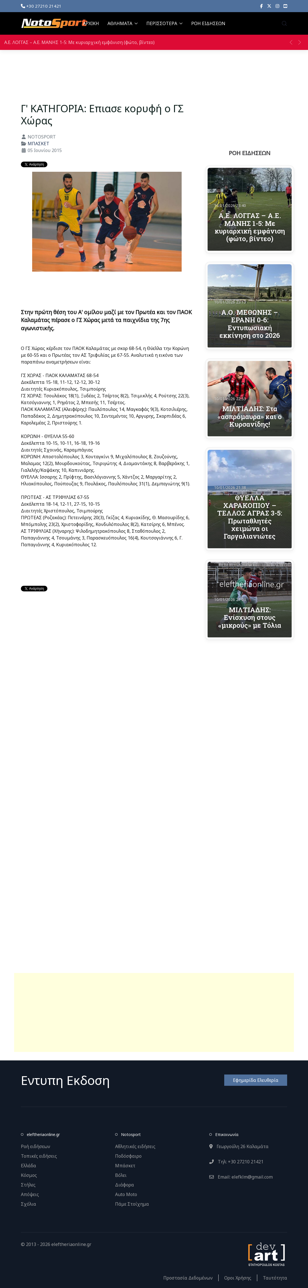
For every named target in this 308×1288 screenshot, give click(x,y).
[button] (284, 23)
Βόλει (121, 1175)
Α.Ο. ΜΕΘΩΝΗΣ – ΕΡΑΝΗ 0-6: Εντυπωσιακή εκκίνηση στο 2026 (249, 324)
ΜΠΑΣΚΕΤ (38, 143)
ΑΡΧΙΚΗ (91, 23)
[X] (269, 6)
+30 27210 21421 (41, 6)
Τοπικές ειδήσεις (39, 1156)
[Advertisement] (154, 1012)
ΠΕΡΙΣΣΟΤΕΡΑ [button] (164, 23)
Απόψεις (30, 1194)
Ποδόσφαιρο (128, 1156)
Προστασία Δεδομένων (188, 1278)
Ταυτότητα (275, 1278)
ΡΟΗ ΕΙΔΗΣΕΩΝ (208, 23)
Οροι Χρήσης (237, 1278)
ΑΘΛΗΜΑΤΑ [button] (122, 23)
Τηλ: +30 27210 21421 (236, 1162)
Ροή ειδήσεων (35, 1146)
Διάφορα (124, 1185)
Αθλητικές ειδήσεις (135, 1146)
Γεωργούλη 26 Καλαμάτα (239, 1146)
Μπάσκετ (125, 1165)
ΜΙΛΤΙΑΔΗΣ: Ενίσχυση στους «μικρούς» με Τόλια (249, 617)
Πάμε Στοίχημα (132, 1204)
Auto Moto (126, 1194)
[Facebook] (261, 6)
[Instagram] (277, 6)
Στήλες (28, 1185)
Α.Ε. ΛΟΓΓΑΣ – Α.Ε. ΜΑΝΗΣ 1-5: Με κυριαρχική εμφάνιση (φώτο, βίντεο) (79, 42)
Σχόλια (28, 1204)
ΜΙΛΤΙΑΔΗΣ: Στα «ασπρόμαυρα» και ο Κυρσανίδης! (250, 416)
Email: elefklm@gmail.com (241, 1177)
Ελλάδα (28, 1165)
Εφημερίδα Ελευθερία (255, 1080)
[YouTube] (285, 6)
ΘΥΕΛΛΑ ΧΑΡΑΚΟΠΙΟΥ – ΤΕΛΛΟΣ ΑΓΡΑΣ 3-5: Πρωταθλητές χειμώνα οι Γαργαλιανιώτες (249, 517)
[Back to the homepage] (54, 23)
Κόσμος (29, 1175)
